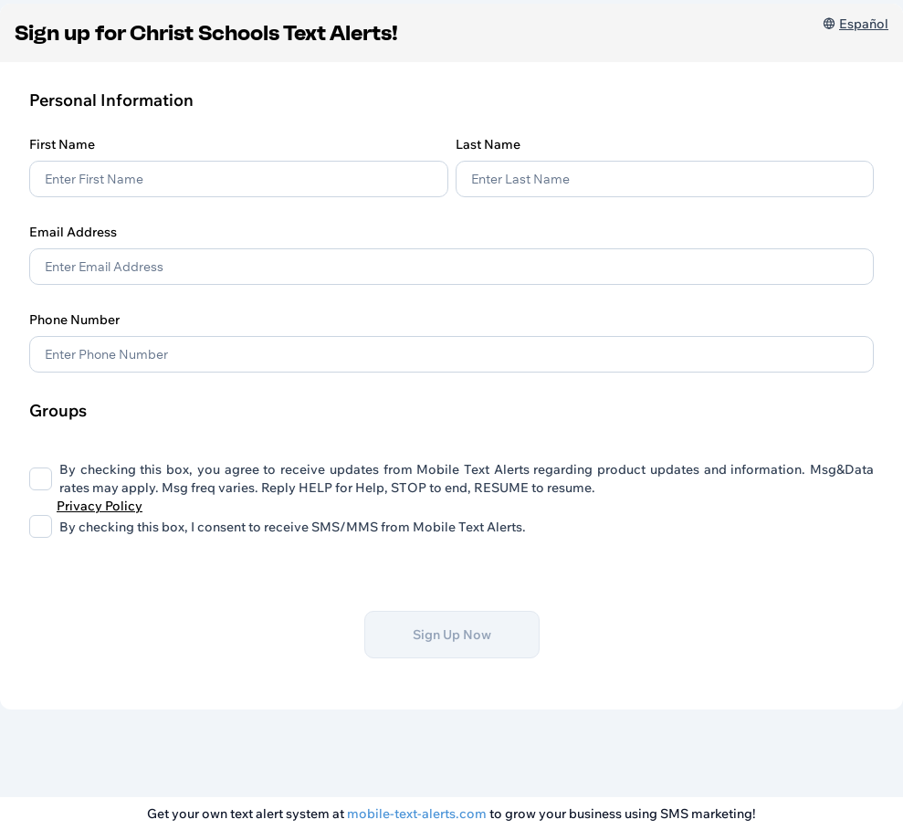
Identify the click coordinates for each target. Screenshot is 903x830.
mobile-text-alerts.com (416, 813)
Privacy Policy (99, 506)
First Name (62, 144)
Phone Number (74, 319)
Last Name (488, 144)
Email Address (73, 232)
